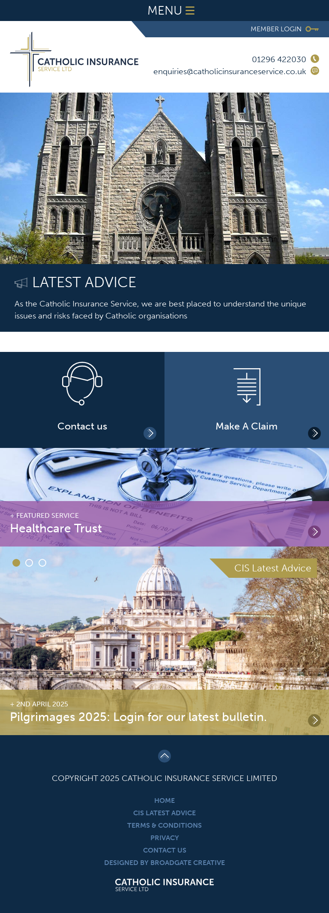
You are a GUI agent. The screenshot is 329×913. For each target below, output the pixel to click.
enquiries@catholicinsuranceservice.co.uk (229, 71)
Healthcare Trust (56, 528)
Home (164, 800)
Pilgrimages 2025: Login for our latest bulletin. (138, 717)
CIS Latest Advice (164, 813)
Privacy (164, 838)
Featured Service (47, 515)
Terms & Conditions (164, 825)
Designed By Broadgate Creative (164, 863)
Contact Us (164, 850)
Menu (172, 10)
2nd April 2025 (42, 704)
